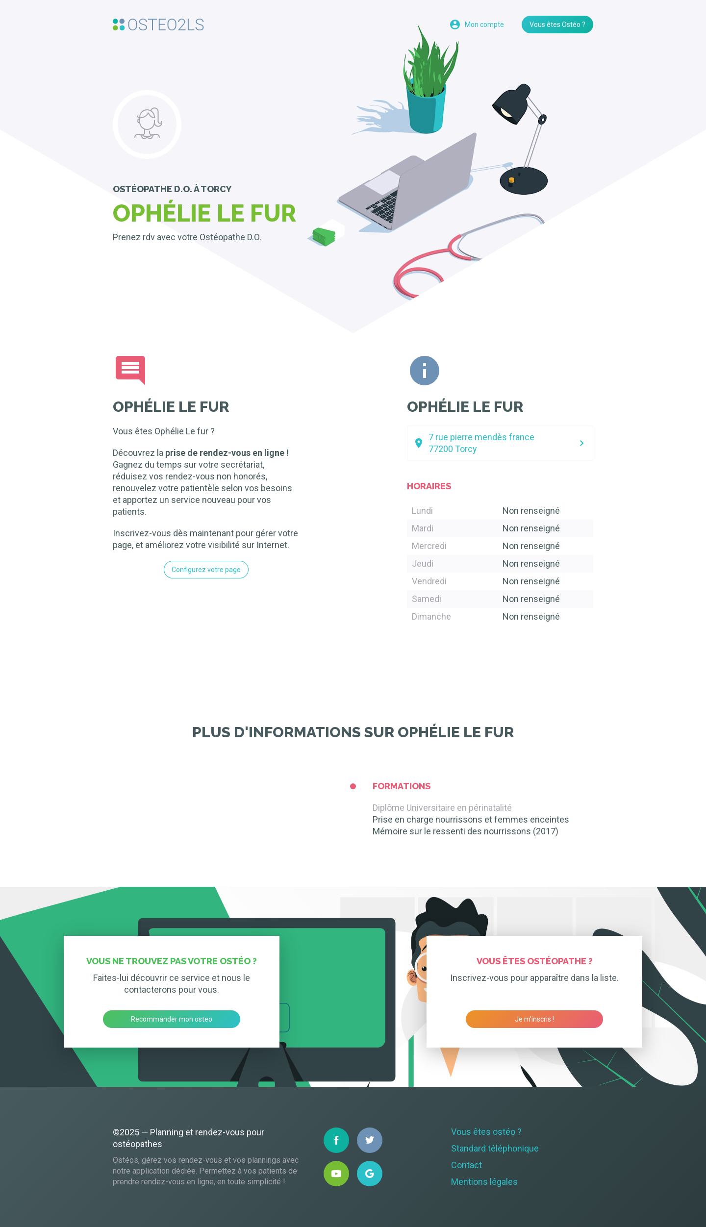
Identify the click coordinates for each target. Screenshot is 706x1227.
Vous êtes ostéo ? (486, 1132)
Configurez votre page (206, 570)
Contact (466, 1165)
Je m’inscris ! (534, 1019)
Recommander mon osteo (171, 1019)
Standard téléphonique (495, 1148)
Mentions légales (484, 1182)
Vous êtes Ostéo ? (557, 24)
